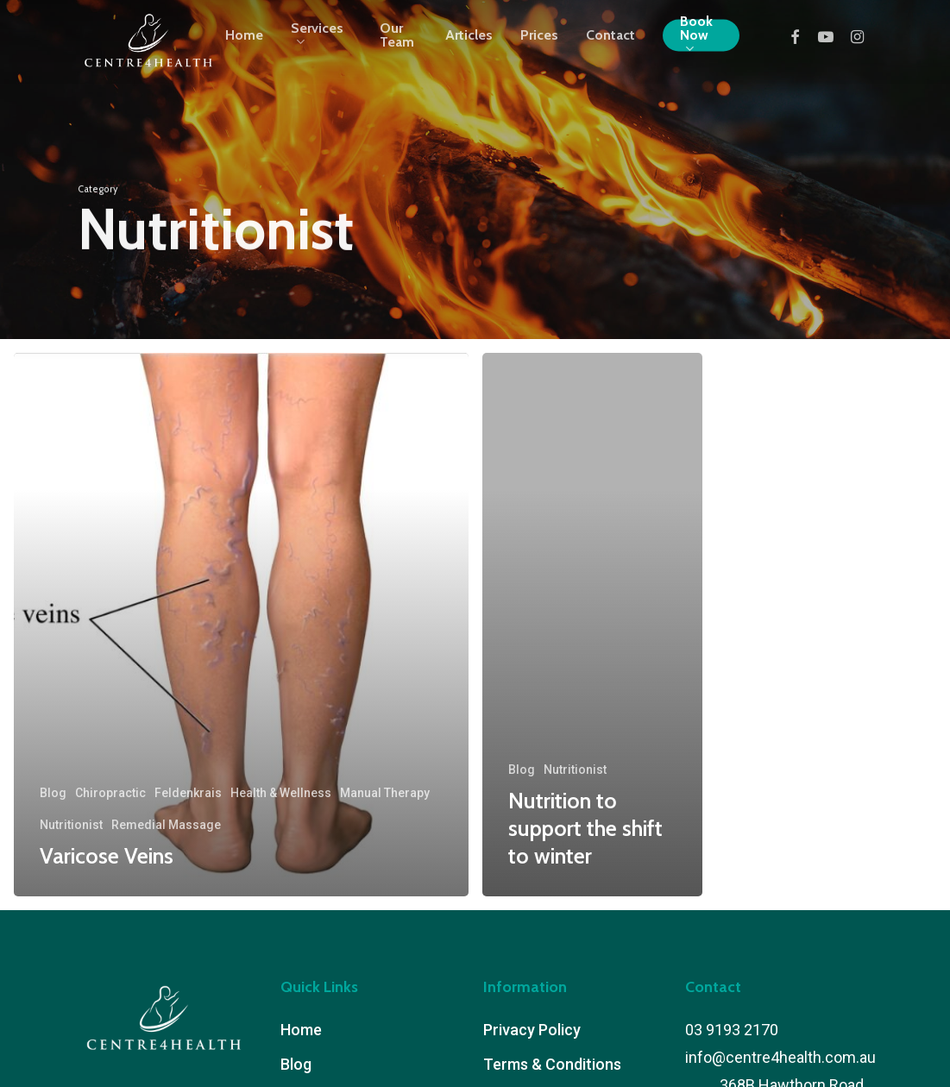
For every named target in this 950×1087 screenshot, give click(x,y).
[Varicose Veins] (241, 624)
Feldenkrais (188, 793)
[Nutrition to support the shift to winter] (592, 624)
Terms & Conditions (552, 1064)
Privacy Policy (532, 1030)
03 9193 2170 (731, 1030)
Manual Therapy (385, 793)
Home (301, 1030)
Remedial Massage (166, 825)
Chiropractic (110, 793)
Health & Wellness (280, 793)
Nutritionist (71, 825)
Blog (53, 793)
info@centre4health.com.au (780, 1057)
